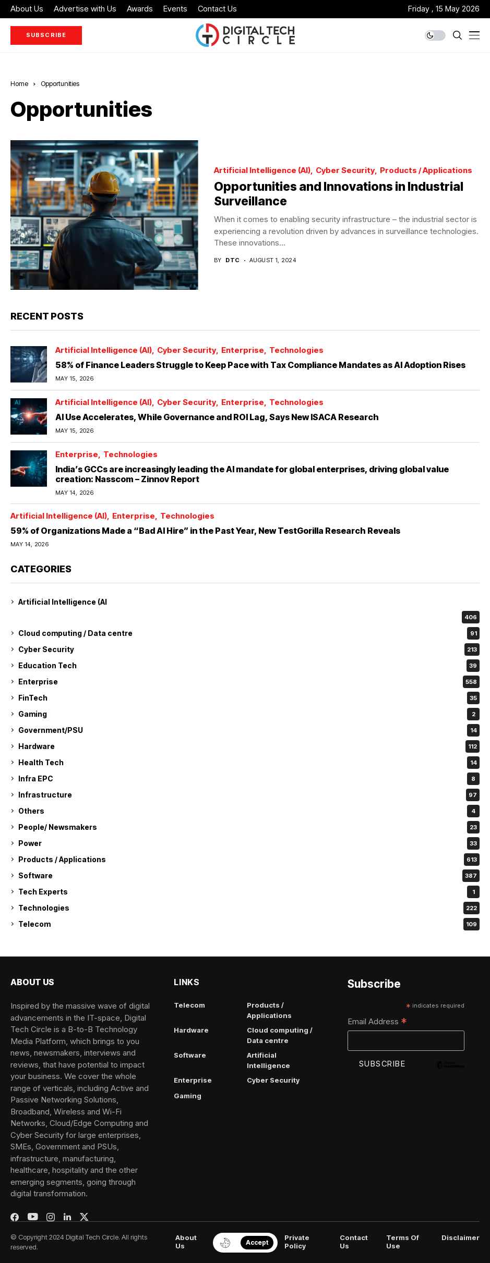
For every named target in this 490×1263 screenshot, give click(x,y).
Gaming (249, 714)
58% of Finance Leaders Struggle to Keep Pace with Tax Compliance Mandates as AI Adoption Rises (260, 365)
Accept (257, 1242)
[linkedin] (67, 1217)
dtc (232, 260)
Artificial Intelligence (268, 1060)
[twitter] (84, 1217)
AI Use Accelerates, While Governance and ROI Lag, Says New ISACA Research (217, 417)
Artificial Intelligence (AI (62, 601)
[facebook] (14, 1217)
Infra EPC (249, 778)
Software (249, 875)
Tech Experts (249, 892)
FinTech (249, 698)
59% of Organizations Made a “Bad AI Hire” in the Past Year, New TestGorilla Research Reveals (205, 530)
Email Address (377, 1022)
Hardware (249, 746)
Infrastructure (249, 795)
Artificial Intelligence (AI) (262, 170)
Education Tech (249, 665)
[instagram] (50, 1217)
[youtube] (33, 1217)
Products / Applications (426, 170)
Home (19, 83)
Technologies (296, 350)
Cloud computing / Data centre (249, 633)
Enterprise (242, 350)
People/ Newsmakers (249, 827)
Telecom (249, 924)
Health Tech (249, 762)
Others (249, 811)
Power (249, 843)
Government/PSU (249, 730)
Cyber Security (345, 170)
